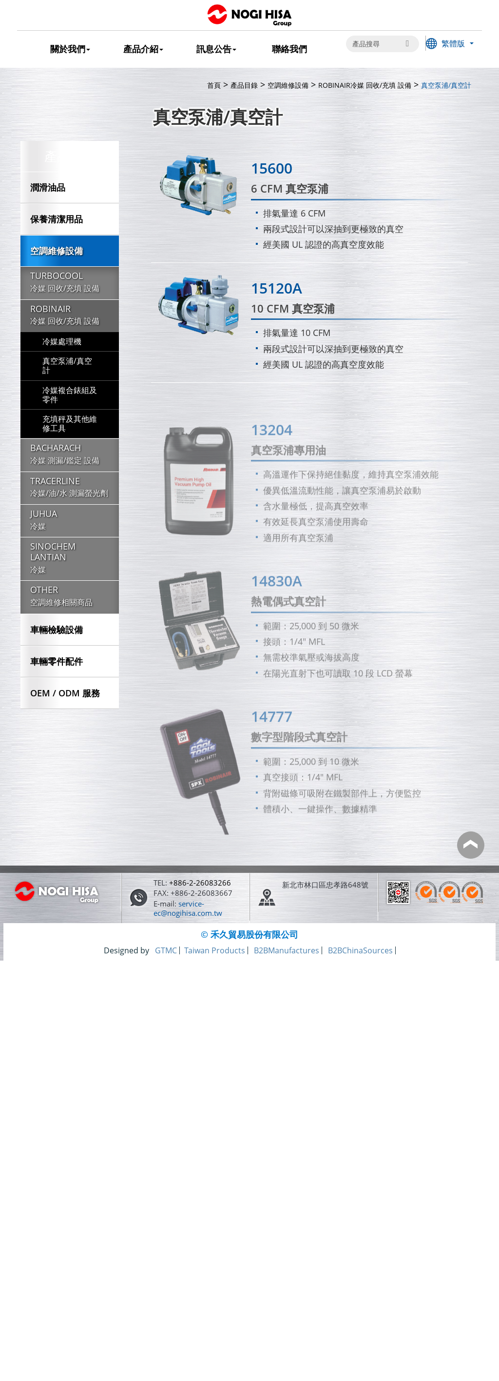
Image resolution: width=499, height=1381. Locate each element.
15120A (276, 288)
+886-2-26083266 (200, 883)
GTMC (166, 950)
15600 (271, 168)
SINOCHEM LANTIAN (69, 558)
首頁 (214, 85)
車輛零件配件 (56, 661)
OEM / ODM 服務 (65, 693)
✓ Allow (16, 1000)
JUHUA (69, 520)
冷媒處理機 (61, 341)
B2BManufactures (286, 950)
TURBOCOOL (69, 282)
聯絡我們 (289, 49)
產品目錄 (244, 85)
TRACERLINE (69, 487)
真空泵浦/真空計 (67, 365)
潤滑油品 (47, 187)
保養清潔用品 (56, 219)
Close (11, 968)
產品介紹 (143, 49)
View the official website (104, 1126)
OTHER (69, 596)
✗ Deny (15, 1016)
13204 (271, 452)
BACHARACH (69, 454)
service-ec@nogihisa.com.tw (188, 908)
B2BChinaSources (360, 950)
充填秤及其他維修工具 (69, 424)
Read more (26, 1126)
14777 (271, 740)
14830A (276, 604)
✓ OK (335, 1373)
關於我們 (70, 49)
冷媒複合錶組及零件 (69, 395)
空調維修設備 (56, 250)
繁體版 (453, 43)
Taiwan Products (214, 950)
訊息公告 (216, 49)
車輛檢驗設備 (56, 629)
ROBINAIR (69, 315)
